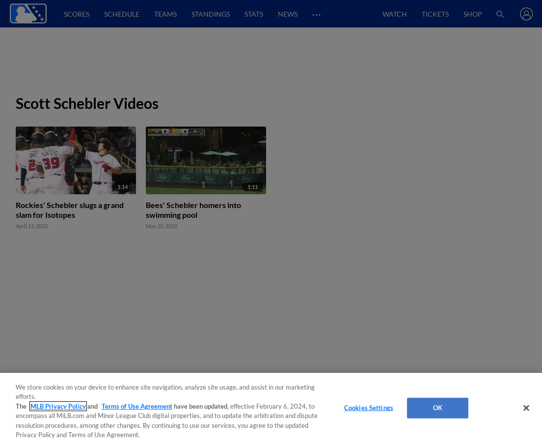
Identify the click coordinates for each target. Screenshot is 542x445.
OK (437, 408)
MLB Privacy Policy (58, 406)
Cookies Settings (368, 408)
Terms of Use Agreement (137, 406)
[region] (271, 409)
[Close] (526, 408)
